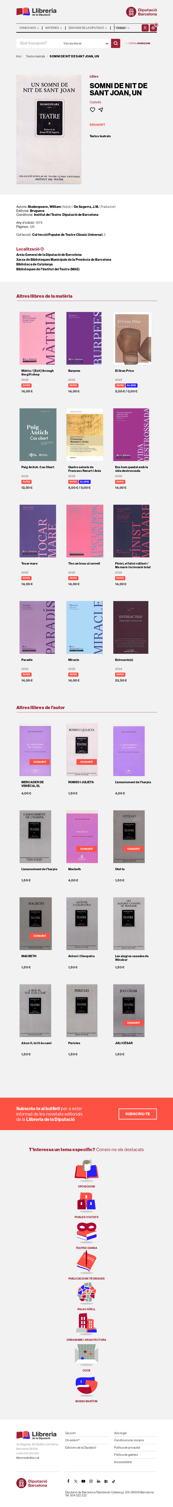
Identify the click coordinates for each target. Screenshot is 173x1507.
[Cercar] (115, 43)
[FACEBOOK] (68, 1481)
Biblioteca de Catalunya (34, 264)
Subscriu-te (137, 1114)
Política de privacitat (127, 1447)
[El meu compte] (145, 27)
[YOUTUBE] (83, 1481)
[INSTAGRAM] (91, 1481)
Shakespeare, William (44, 207)
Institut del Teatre (47, 215)
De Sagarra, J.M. (87, 207)
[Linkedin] (98, 1481)
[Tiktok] (113, 1481)
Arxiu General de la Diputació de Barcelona (49, 255)
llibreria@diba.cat (28, 1458)
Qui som (70, 1433)
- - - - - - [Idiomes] (127, 28)
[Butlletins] (106, 1481)
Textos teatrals (100, 136)
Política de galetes (126, 1455)
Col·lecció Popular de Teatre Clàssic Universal (67, 235)
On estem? (72, 1440)
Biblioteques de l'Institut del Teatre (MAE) (48, 269)
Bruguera (37, 211)
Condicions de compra (129, 1440)
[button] (153, 27)
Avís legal (120, 1433)
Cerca (138, 43)
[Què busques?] (38, 43)
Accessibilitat (123, 1462)
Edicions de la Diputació (80, 1447)
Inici (19, 56)
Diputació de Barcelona (80, 215)
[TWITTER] (76, 1481)
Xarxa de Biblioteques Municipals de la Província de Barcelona (63, 259)
